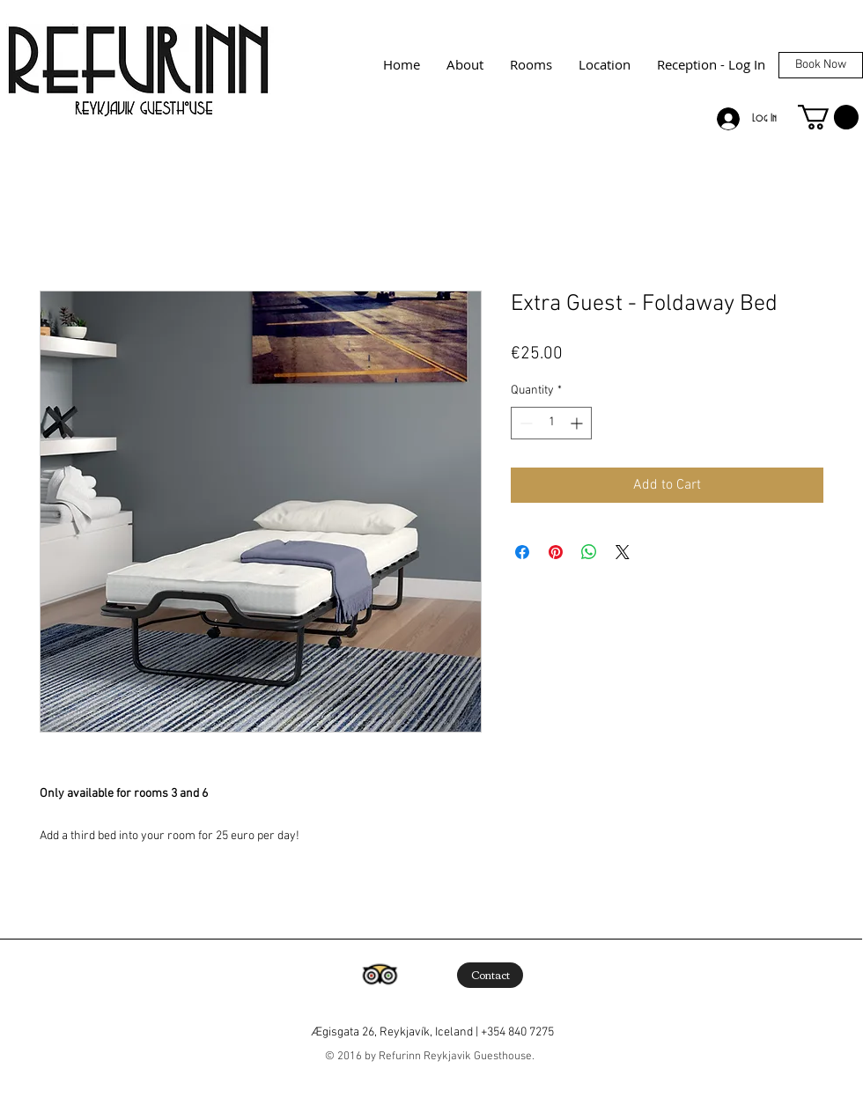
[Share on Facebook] (522, 552)
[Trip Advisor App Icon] (379, 974)
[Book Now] (820, 65)
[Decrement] (524, 423)
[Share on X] (622, 552)
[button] (828, 117)
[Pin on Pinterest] (555, 552)
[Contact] (490, 975)
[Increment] (578, 423)
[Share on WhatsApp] (589, 552)
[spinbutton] (551, 423)
